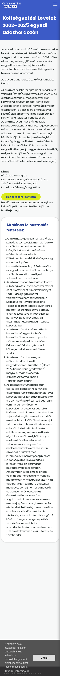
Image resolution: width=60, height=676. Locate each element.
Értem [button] (44, 658)
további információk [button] (17, 671)
